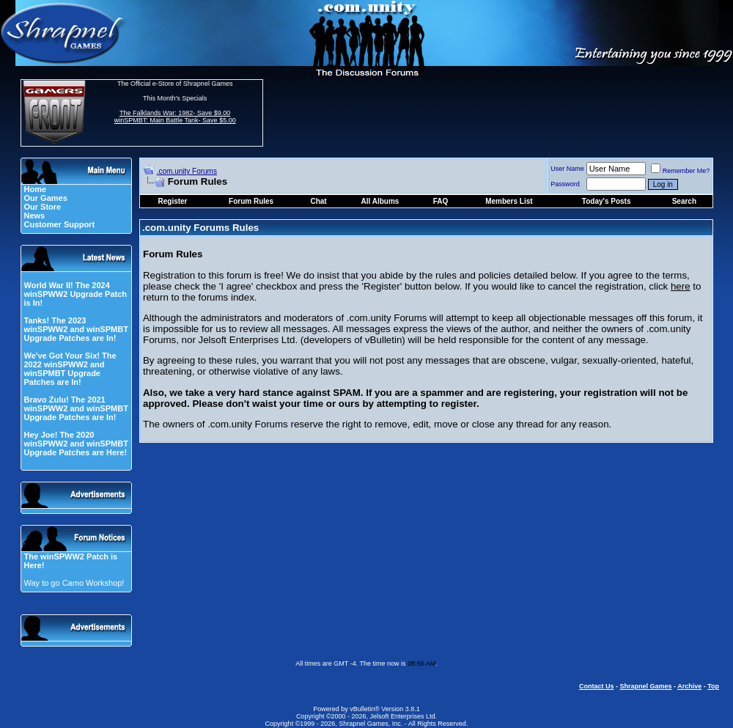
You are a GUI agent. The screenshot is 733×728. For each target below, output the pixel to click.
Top (713, 686)
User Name (567, 168)
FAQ (441, 201)
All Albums (380, 201)
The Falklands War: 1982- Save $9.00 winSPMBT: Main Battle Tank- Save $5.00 (175, 116)
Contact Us (596, 686)
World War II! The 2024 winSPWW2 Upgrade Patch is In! (75, 294)
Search (684, 201)
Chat (318, 201)
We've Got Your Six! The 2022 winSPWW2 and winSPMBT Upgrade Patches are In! (69, 368)
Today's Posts (606, 201)
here (680, 286)
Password (565, 184)
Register (173, 201)
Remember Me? (680, 170)
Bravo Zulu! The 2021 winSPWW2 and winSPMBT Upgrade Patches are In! (75, 408)
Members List (508, 201)
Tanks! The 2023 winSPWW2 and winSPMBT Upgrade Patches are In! (75, 329)
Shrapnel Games (645, 686)
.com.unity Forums (187, 171)
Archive (689, 686)
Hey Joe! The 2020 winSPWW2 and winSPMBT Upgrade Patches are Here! (75, 443)
